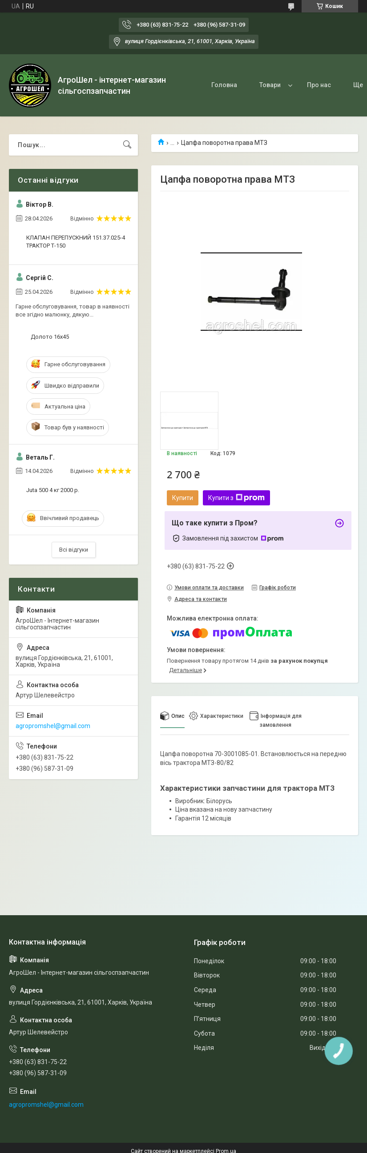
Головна (224, 84)
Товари (270, 84)
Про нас (319, 84)
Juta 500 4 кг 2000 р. (52, 490)
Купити (182, 497)
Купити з (236, 498)
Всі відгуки (73, 549)
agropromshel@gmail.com (53, 725)
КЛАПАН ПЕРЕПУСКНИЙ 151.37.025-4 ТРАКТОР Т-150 (75, 241)
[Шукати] (127, 145)
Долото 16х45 (50, 336)
